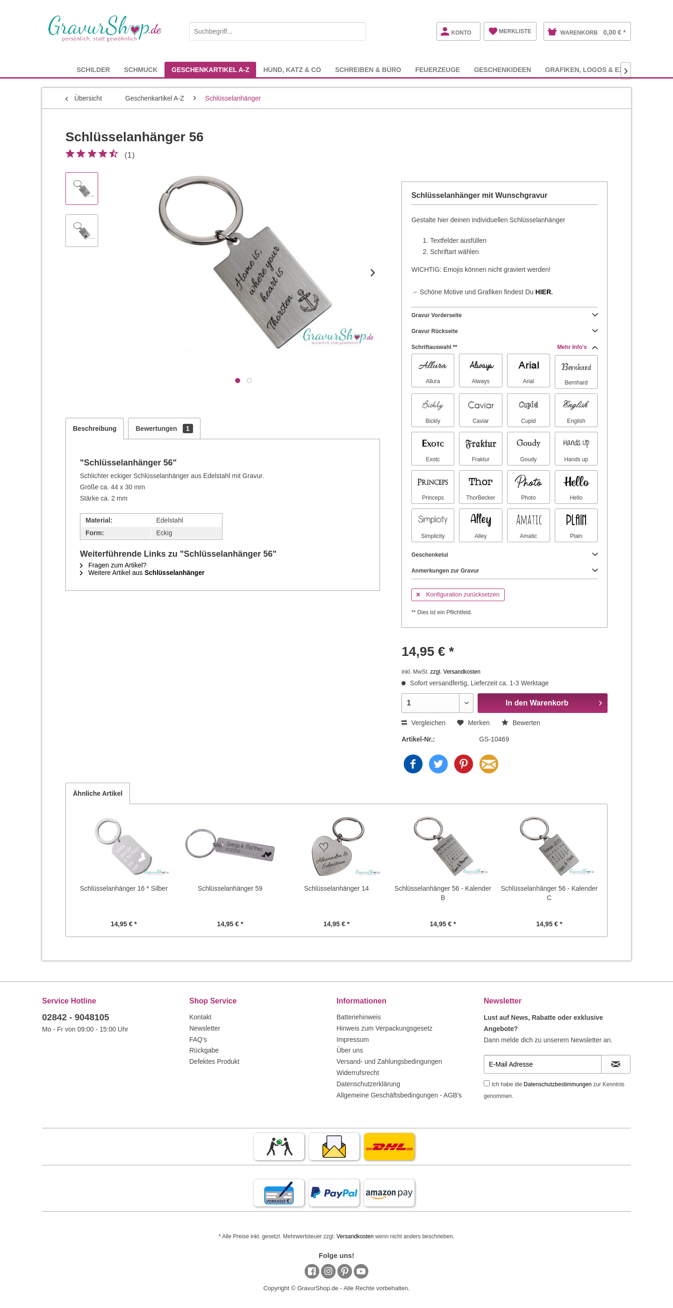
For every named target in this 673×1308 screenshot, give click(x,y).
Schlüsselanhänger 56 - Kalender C (549, 893)
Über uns (349, 1050)
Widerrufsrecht (357, 1072)
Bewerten (520, 723)
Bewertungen (164, 428)
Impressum (352, 1039)
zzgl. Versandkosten (455, 672)
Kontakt (200, 1017)
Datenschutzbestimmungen (558, 1084)
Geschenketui (504, 554)
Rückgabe (204, 1050)
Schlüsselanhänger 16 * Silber (124, 888)
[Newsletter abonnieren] (615, 1064)
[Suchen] (356, 31)
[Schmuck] (141, 69)
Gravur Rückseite (504, 331)
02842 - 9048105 (75, 1017)
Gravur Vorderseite (504, 315)
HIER (543, 292)
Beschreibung (94, 428)
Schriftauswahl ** (504, 347)
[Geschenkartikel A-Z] (210, 69)
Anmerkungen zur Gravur (504, 570)
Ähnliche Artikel (97, 793)
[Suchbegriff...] (277, 31)
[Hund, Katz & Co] (292, 69)
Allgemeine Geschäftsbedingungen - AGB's (399, 1095)
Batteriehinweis (358, 1017)
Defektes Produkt (214, 1061)
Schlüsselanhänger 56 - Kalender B (442, 893)
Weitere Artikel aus (142, 572)
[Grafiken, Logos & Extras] (593, 69)
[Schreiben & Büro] (368, 69)
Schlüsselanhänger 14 (336, 888)
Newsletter (204, 1028)
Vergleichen (423, 723)
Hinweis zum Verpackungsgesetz (384, 1028)
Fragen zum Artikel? (113, 565)
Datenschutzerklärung (368, 1084)
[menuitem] (277, 30)
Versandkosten (354, 1236)
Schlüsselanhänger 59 (230, 888)
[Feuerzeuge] (437, 69)
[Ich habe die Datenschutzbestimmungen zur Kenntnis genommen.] (487, 1083)
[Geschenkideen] (502, 69)
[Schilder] (93, 69)
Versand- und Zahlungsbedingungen (389, 1061)
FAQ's (198, 1039)
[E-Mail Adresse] (542, 1064)
